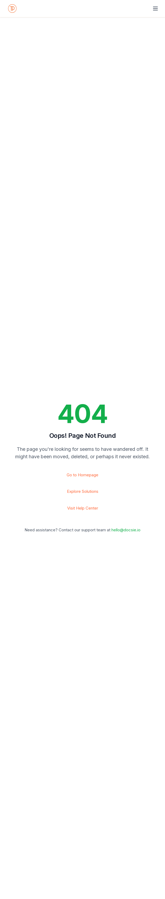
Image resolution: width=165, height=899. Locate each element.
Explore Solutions (82, 491)
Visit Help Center (82, 508)
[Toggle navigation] (155, 8)
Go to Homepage (82, 474)
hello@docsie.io (125, 529)
